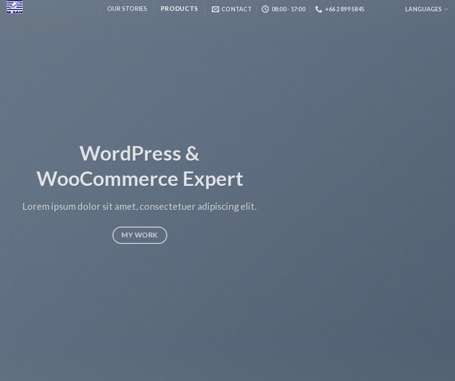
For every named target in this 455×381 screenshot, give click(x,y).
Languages (426, 9)
